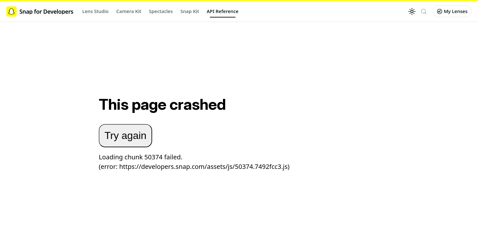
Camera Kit (128, 11)
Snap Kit (189, 11)
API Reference (223, 11)
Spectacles (161, 11)
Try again (125, 135)
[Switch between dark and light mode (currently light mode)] (412, 11)
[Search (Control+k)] (424, 11)
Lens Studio (95, 11)
